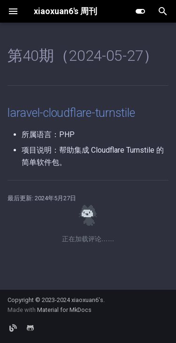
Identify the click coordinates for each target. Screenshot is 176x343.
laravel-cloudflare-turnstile (71, 113)
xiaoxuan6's (87, 299)
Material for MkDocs (64, 309)
